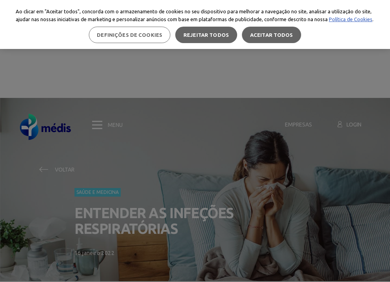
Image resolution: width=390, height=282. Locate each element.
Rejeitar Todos (206, 35)
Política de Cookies (350, 19)
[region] (195, 24)
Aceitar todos (271, 35)
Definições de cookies (129, 35)
